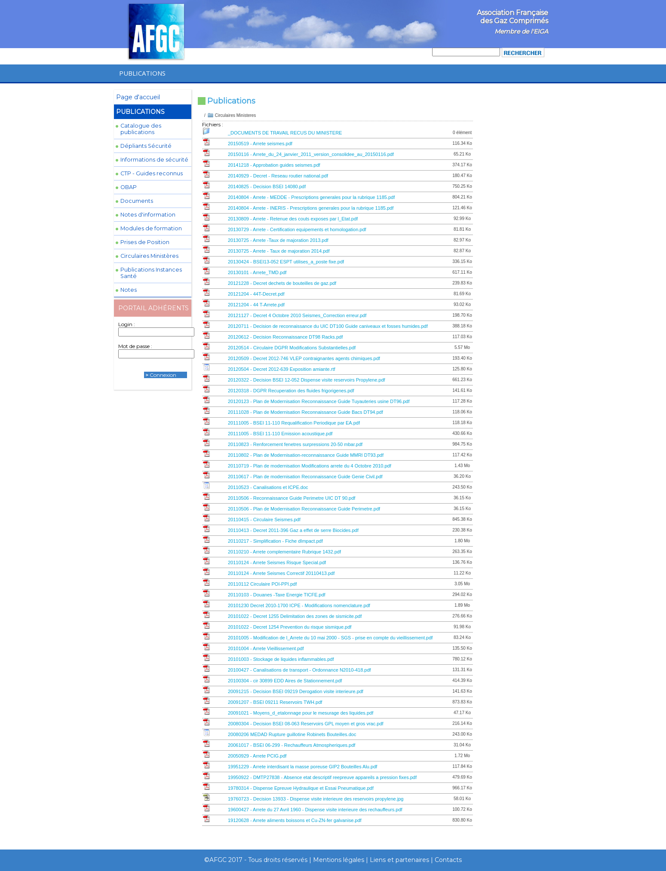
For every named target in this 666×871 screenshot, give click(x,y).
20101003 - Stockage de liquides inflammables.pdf (281, 659)
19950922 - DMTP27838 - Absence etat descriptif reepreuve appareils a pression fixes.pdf (322, 777)
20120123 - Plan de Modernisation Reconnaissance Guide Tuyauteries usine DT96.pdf (319, 401)
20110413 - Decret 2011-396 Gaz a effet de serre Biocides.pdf (293, 530)
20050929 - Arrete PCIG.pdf (257, 755)
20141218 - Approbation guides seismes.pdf (274, 165)
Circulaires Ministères (149, 256)
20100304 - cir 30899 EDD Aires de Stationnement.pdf (285, 680)
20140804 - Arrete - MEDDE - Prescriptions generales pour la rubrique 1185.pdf (311, 197)
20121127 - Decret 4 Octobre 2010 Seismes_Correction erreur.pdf (297, 315)
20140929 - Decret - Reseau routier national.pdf (278, 175)
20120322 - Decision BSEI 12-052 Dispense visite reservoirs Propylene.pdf (306, 379)
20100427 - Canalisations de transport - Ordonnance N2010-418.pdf (299, 669)
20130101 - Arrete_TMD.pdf (257, 272)
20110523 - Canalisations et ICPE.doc (268, 487)
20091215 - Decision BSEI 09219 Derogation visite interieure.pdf (295, 691)
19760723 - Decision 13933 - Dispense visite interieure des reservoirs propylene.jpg (315, 798)
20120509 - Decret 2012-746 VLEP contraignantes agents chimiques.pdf (304, 358)
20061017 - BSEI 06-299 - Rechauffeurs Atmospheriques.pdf (291, 745)
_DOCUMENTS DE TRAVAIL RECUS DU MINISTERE (285, 132)
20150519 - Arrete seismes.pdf (260, 143)
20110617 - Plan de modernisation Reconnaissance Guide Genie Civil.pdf (305, 476)
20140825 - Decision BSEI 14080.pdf (267, 186)
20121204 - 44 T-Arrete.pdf (256, 304)
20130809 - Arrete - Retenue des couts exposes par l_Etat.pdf (293, 218)
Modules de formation (151, 228)
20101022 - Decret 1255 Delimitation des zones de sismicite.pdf (295, 616)
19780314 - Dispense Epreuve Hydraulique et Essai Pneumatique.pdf (301, 788)
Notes (128, 290)
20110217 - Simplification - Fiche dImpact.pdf (275, 541)
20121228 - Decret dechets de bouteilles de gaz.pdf (282, 283)
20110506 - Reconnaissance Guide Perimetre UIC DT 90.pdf (291, 498)
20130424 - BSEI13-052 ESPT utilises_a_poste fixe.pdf (286, 261)
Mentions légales (338, 860)
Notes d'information (147, 214)
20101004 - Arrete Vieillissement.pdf (266, 648)
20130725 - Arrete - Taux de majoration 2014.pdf (278, 251)
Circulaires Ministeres (235, 115)
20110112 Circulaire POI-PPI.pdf (262, 584)
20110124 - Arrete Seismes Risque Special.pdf (277, 562)
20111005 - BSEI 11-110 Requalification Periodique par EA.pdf (294, 422)
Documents (136, 201)
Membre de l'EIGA (521, 31)
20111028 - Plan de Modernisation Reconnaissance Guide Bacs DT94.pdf (305, 412)
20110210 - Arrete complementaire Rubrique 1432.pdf (284, 551)
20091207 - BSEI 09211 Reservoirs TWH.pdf (275, 702)
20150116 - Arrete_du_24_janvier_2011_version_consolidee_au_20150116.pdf (311, 154)
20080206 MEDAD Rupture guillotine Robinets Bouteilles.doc (292, 734)
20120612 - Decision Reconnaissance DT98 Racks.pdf (285, 336)
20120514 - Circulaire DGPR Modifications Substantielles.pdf (292, 347)
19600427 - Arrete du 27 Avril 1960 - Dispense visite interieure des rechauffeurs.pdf (315, 809)
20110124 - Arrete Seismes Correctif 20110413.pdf (281, 573)
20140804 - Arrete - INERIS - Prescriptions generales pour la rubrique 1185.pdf (310, 208)
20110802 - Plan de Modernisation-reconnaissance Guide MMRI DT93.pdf (306, 455)
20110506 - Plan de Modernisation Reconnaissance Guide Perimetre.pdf (304, 508)
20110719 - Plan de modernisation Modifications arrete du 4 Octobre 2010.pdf (309, 465)
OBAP (128, 187)
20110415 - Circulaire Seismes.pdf (264, 519)
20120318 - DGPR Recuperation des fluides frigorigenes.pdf (291, 390)
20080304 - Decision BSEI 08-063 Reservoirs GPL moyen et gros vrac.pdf (306, 723)
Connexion (163, 375)
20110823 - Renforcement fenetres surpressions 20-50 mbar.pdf (295, 444)
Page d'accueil (138, 97)
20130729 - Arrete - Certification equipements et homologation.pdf (297, 229)
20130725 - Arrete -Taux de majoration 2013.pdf (278, 240)
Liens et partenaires (399, 860)
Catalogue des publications (140, 128)
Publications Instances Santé (151, 272)
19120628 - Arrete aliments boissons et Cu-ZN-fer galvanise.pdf (295, 820)
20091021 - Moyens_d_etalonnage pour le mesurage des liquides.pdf (300, 712)
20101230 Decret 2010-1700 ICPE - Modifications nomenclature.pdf (299, 605)
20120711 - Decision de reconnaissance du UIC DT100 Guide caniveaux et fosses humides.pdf (328, 326)
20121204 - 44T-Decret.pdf (256, 293)
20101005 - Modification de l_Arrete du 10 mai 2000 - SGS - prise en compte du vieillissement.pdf (330, 637)
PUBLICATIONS (142, 73)
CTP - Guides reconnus (151, 173)
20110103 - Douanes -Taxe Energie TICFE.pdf (276, 594)
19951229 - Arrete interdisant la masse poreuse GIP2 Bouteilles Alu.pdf (302, 766)
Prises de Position (144, 242)
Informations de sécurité (154, 159)
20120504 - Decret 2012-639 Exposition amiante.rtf (281, 369)
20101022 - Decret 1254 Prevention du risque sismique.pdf (289, 627)
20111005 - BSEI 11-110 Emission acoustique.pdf (280, 433)
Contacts (448, 860)
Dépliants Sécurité (146, 146)
